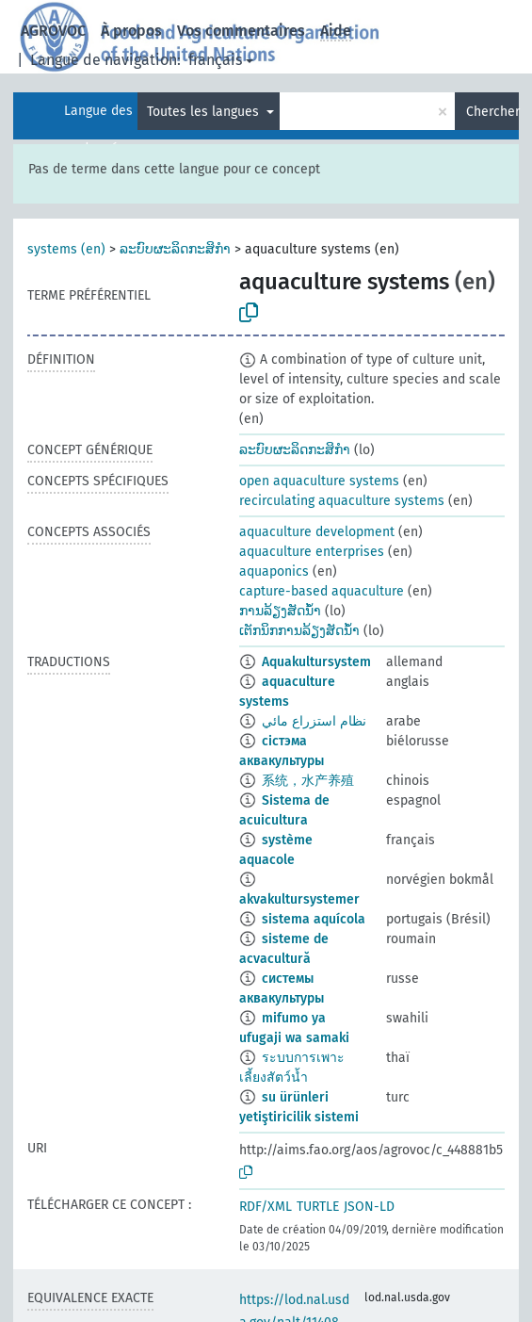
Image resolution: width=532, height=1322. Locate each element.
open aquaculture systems (319, 481)
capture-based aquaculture (321, 591)
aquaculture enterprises (311, 552)
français (215, 60)
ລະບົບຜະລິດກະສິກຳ (175, 249)
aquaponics (274, 571)
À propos (131, 31)
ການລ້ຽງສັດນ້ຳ (280, 611)
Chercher (492, 112)
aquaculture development (317, 532)
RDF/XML (265, 1207)
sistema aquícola (313, 919)
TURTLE (318, 1207)
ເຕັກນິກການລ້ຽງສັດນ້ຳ (299, 631)
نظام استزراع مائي (314, 721)
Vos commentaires (241, 31)
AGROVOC (53, 31)
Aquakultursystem (316, 662)
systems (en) (66, 249)
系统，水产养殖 (308, 781)
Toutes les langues (205, 112)
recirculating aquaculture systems (341, 501)
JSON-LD (369, 1207)
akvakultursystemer (299, 899)
